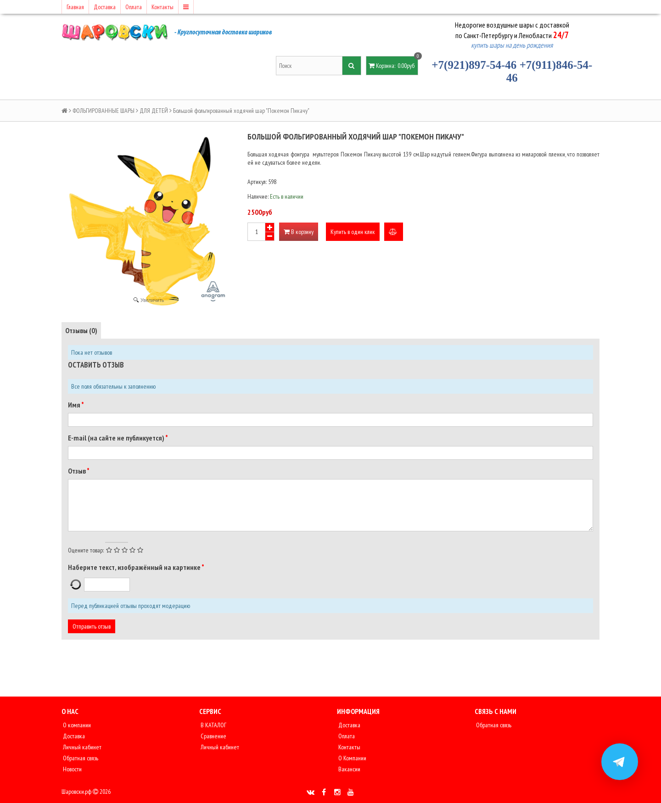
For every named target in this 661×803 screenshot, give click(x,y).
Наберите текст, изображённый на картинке (135, 567)
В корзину (299, 232)
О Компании (351, 758)
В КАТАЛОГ (212, 725)
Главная (75, 7)
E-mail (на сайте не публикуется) (116, 437)
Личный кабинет (81, 747)
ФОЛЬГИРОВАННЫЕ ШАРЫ (103, 110)
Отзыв (77, 470)
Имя (74, 404)
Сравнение (212, 736)
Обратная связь (80, 758)
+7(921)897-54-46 (473, 65)
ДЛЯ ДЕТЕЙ (154, 110)
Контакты (162, 7)
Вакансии (348, 769)
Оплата (133, 7)
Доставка (105, 7)
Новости (72, 769)
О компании (76, 725)
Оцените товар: (86, 550)
